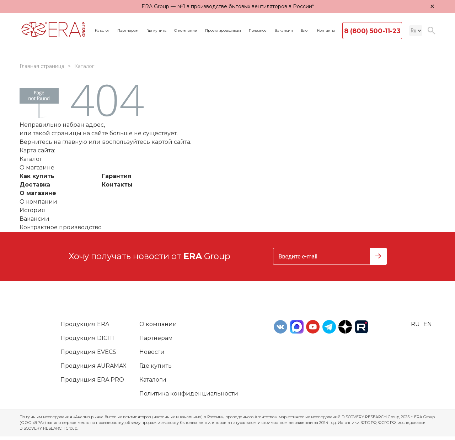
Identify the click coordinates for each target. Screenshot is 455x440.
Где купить (156, 30)
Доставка (35, 184)
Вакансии (283, 30)
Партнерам (128, 30)
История (32, 210)
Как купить (37, 176)
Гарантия (117, 176)
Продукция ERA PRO (92, 379)
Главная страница (42, 66)
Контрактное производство (61, 227)
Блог (305, 30)
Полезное (258, 30)
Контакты (326, 30)
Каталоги (152, 379)
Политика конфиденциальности (188, 393)
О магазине (38, 193)
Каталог (102, 30)
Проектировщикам (223, 30)
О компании (185, 30)
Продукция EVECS (88, 352)
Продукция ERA (84, 324)
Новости (152, 352)
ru (415, 324)
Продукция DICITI (87, 338)
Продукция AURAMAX (93, 365)
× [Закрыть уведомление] (432, 6)
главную (74, 141)
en (427, 324)
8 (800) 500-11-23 (372, 31)
